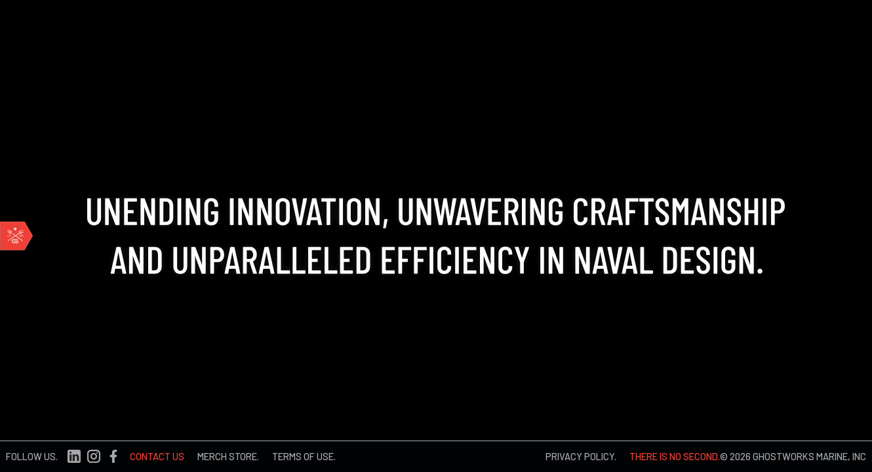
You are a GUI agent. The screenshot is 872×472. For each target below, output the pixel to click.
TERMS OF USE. (304, 456)
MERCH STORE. (228, 456)
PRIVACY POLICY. (580, 456)
